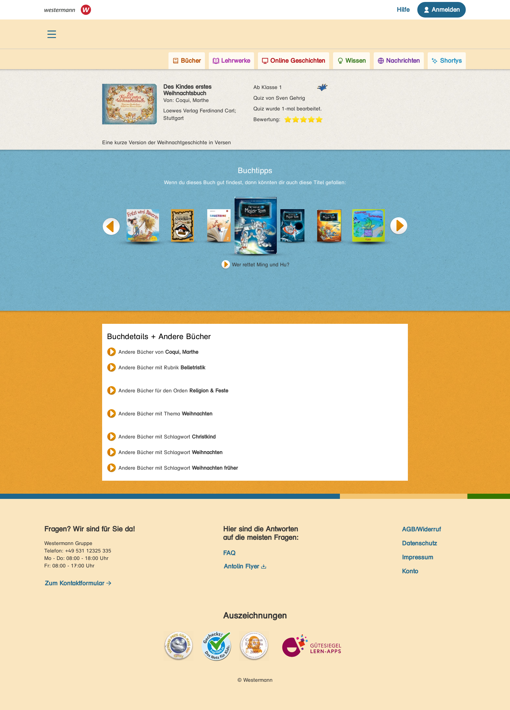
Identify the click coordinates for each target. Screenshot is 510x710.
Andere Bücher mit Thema (165, 414)
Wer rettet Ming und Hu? (260, 264)
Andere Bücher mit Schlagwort (167, 437)
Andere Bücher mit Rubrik (161, 367)
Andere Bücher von (158, 352)
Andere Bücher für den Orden (173, 390)
